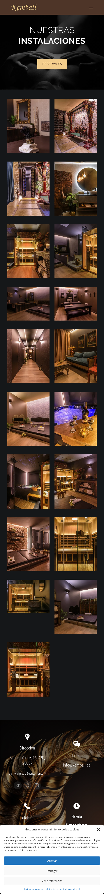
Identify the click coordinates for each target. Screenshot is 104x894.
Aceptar (52, 860)
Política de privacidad (55, 889)
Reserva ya (52, 64)
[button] (98, 829)
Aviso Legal (74, 889)
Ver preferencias (52, 881)
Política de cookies (33, 889)
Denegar (52, 871)
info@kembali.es (77, 765)
